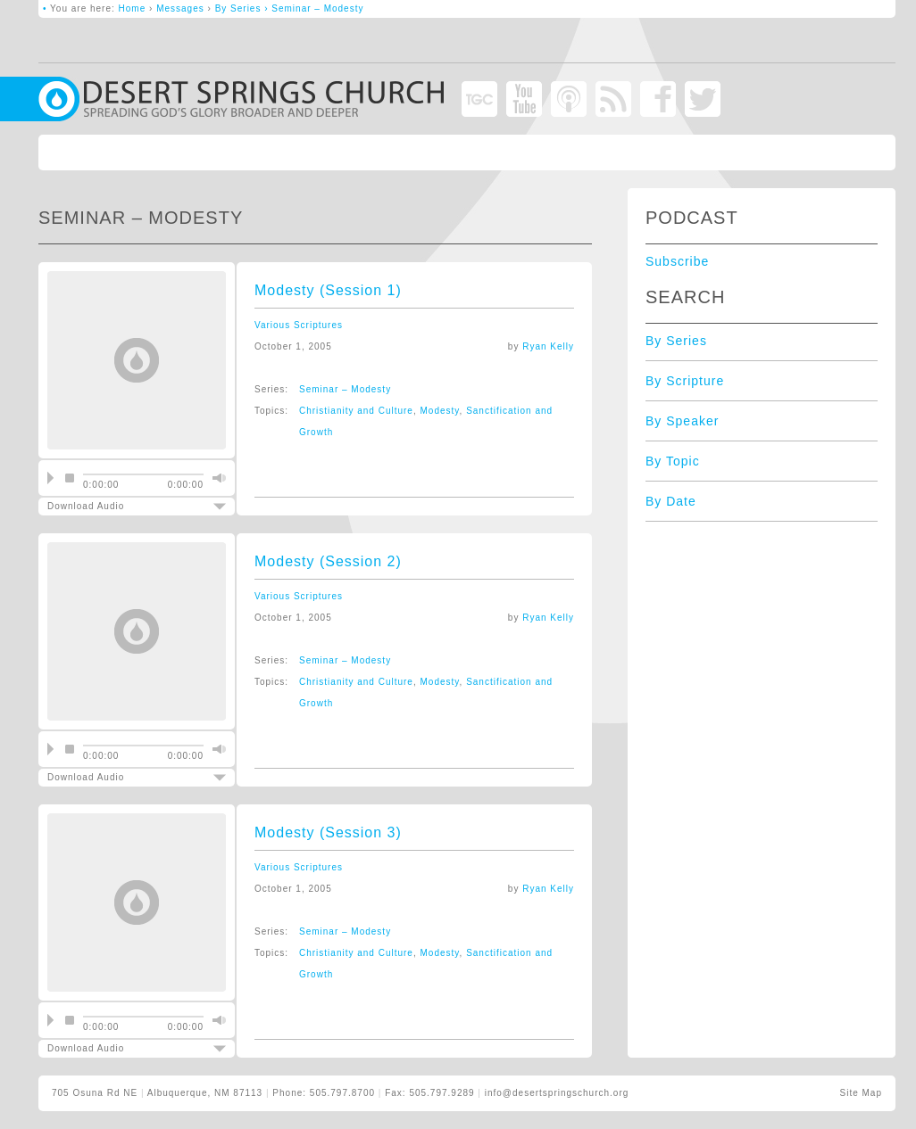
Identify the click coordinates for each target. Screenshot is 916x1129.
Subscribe (677, 261)
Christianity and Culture (356, 411)
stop (70, 478)
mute (217, 478)
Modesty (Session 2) (328, 561)
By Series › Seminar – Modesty (289, 8)
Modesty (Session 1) (328, 290)
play (50, 478)
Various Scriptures (298, 325)
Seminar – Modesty (345, 389)
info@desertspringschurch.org (557, 1093)
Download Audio (121, 506)
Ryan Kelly (548, 346)
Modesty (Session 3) (328, 832)
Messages (180, 8)
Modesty (440, 411)
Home (132, 8)
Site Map (861, 1093)
